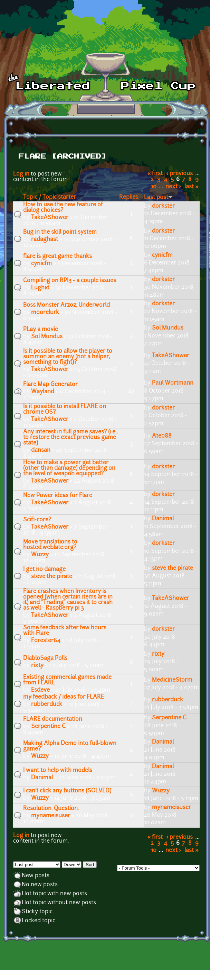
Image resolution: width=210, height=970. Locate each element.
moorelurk (45, 312)
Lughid (40, 288)
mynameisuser (50, 816)
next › (173, 187)
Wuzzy (40, 555)
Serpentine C (48, 726)
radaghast (44, 239)
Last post (158, 197)
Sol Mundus (47, 337)
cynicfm (41, 264)
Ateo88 (162, 436)
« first (155, 174)
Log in (21, 174)
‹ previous (179, 174)
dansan (40, 450)
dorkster (163, 206)
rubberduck (46, 704)
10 (153, 187)
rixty (37, 665)
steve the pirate (51, 577)
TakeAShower (49, 218)
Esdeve (40, 690)
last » (191, 187)
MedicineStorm (172, 680)
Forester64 (45, 641)
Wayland (42, 392)
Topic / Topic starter (49, 197)
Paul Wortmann (172, 383)
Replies (128, 197)
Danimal (163, 519)
